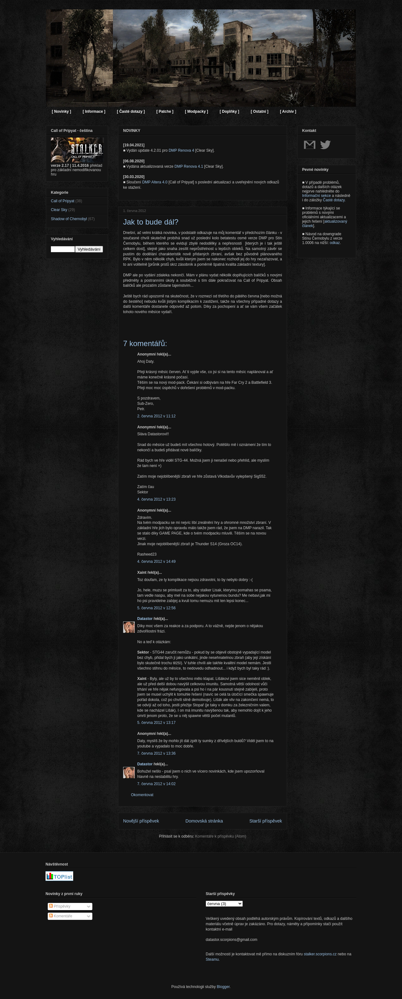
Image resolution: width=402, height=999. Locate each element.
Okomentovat (142, 795)
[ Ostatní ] (259, 111)
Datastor (145, 618)
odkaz (335, 243)
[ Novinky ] (61, 111)
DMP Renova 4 (181, 150)
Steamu (212, 959)
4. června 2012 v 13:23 (156, 499)
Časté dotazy (334, 200)
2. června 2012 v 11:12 (156, 416)
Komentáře (60, 916)
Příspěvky (59, 906)
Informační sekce (316, 195)
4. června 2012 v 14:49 (156, 561)
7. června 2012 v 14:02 (156, 784)
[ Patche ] (164, 111)
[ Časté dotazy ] (131, 111)
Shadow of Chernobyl (69, 219)
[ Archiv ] (288, 111)
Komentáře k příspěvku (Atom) (220, 836)
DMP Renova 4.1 (189, 166)
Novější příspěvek (141, 820)
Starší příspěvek (265, 820)
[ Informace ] (94, 111)
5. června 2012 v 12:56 (156, 608)
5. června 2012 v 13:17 (156, 722)
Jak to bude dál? (150, 222)
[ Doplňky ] (229, 111)
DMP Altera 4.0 (154, 182)
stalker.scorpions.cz (320, 954)
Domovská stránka (204, 820)
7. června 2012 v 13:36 (156, 753)
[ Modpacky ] (196, 111)
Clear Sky (59, 210)
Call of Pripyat (62, 201)
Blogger (223, 987)
